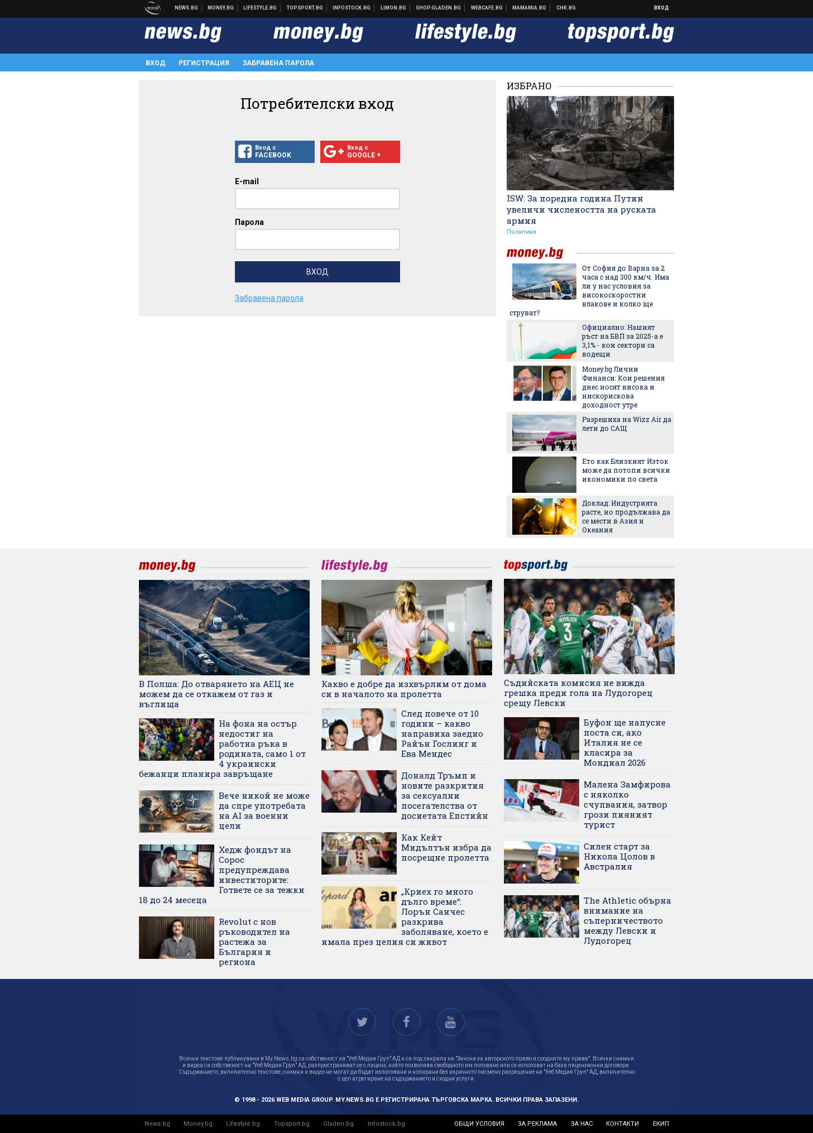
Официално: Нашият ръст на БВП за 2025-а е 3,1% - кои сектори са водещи (622, 340)
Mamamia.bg (529, 8)
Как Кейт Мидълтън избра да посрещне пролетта (446, 847)
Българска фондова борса (351, 8)
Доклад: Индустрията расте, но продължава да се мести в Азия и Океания (626, 516)
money (542, 253)
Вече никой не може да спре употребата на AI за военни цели (264, 810)
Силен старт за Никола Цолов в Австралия (619, 856)
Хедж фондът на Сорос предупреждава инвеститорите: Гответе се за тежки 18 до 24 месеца (222, 874)
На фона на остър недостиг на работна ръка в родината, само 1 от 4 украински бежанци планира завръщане (222, 748)
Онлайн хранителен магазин (438, 8)
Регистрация (204, 63)
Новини (186, 8)
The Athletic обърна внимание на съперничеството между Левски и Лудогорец (627, 920)
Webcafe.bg (487, 8)
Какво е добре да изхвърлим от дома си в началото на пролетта (404, 688)
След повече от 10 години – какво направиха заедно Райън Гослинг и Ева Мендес (442, 733)
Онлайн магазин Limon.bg (393, 8)
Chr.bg (566, 8)
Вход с (274, 152)
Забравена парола (278, 63)
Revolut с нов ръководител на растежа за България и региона (254, 941)
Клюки (260, 8)
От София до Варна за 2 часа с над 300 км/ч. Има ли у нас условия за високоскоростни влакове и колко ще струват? (589, 290)
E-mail (247, 181)
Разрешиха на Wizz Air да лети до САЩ (626, 424)
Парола (249, 222)
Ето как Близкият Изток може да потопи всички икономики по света (626, 470)
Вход (661, 8)
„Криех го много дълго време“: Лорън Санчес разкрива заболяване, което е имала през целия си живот (404, 916)
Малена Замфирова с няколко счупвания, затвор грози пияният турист (627, 804)
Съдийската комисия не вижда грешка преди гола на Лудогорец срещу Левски (578, 692)
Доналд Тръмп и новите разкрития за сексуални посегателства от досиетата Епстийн (444, 795)
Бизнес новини (221, 8)
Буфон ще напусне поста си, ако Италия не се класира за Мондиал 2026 (625, 742)
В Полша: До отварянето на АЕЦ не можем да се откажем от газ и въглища (216, 693)
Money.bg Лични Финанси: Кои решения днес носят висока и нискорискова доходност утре (623, 386)
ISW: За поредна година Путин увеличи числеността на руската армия (581, 209)
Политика (521, 232)
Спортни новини (305, 8)
